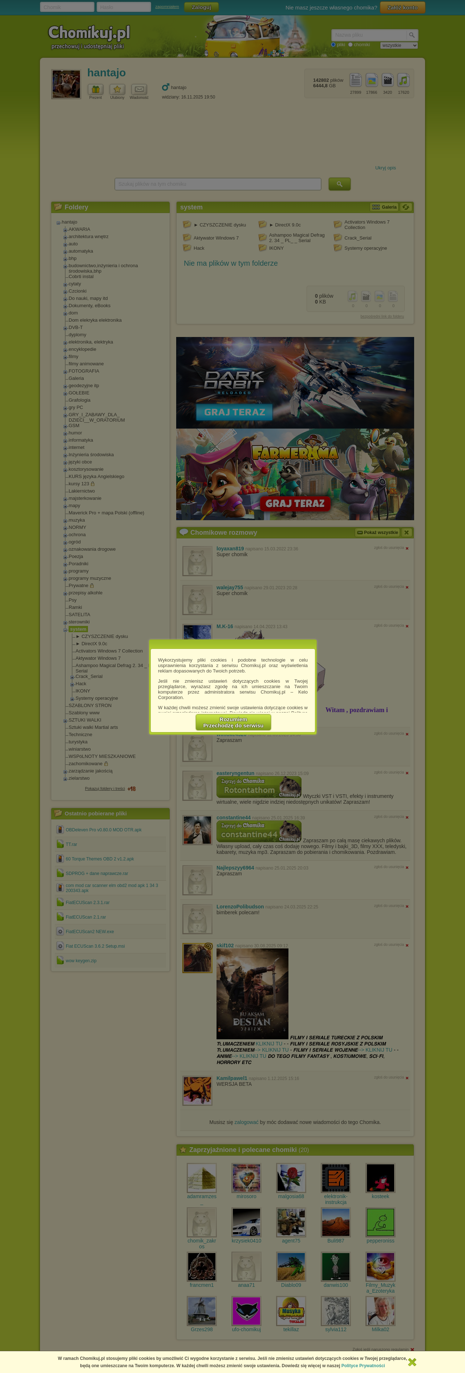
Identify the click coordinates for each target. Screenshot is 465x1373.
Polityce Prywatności (363, 1365)
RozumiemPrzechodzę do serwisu (233, 722)
